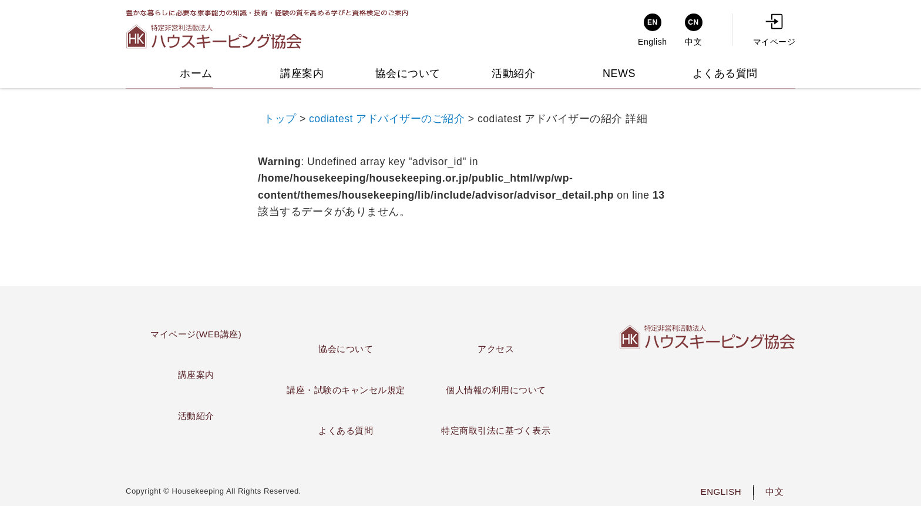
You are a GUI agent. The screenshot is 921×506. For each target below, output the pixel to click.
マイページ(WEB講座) (195, 334)
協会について (345, 349)
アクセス (496, 349)
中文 (774, 492)
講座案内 (196, 375)
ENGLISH (721, 492)
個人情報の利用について (496, 390)
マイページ (774, 30)
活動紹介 (196, 416)
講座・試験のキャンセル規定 (346, 390)
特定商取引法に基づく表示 (495, 430)
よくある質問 (345, 430)
